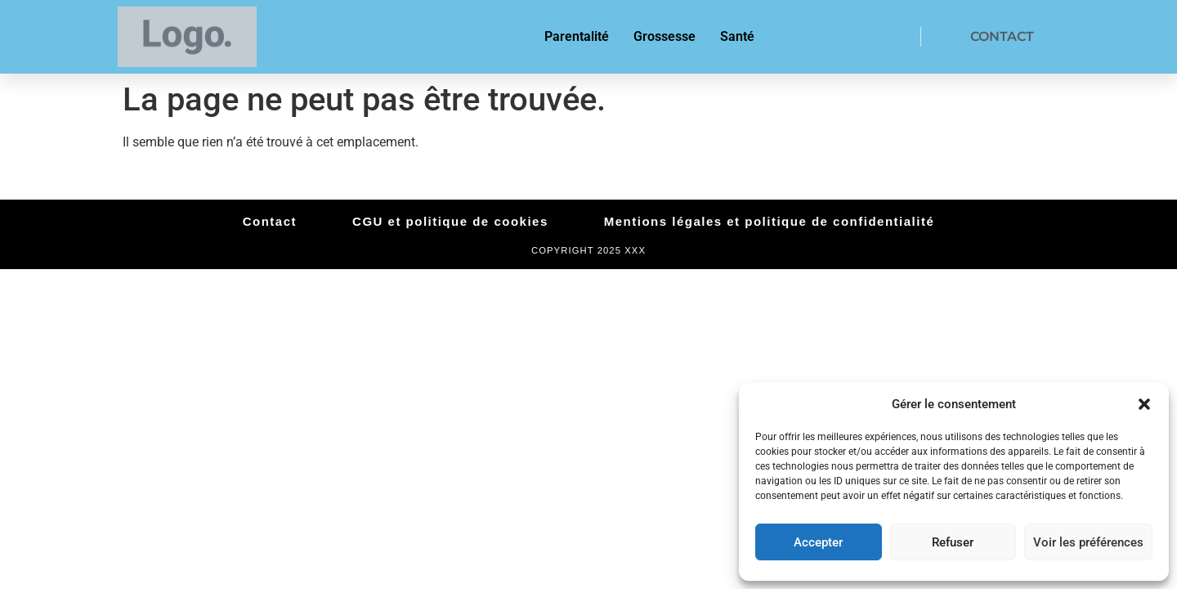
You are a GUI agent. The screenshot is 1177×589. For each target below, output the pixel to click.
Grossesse (664, 36)
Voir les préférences (1088, 542)
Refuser (952, 542)
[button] (1144, 404)
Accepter (818, 542)
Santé (737, 36)
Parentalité (576, 36)
